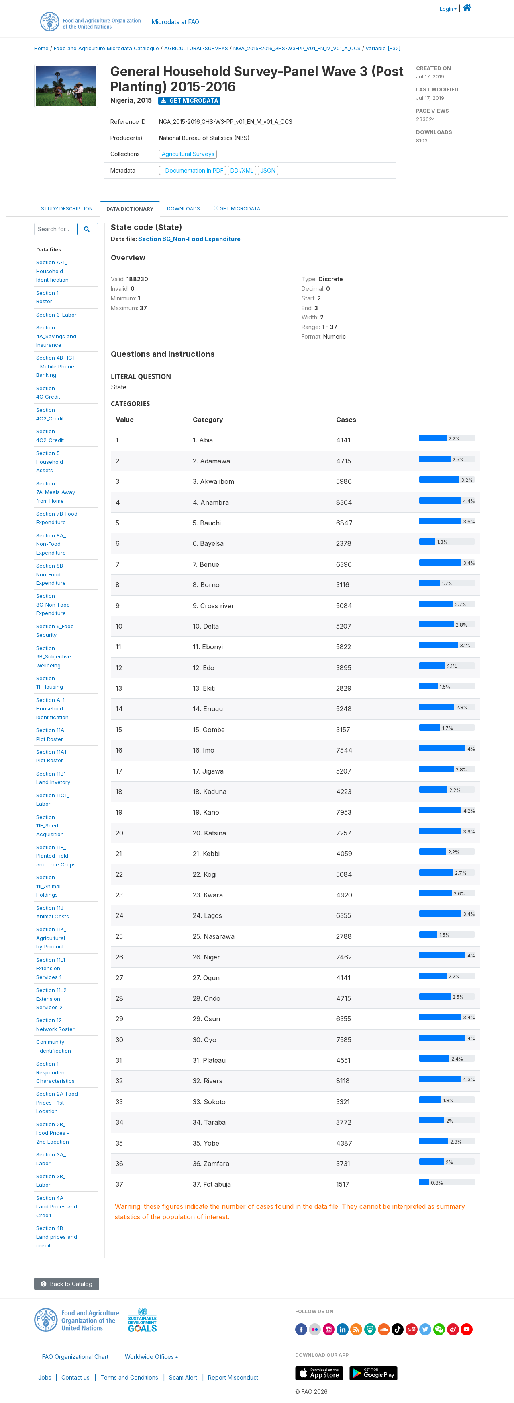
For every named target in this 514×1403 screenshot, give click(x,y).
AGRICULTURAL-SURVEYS (196, 48)
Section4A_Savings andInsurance (56, 336)
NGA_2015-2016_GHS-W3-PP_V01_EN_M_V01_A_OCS (297, 48)
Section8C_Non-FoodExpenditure (53, 604)
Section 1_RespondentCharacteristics (55, 1072)
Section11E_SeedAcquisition (50, 825)
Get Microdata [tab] (237, 208)
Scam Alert (183, 1377)
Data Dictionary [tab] (129, 209)
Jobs (44, 1377)
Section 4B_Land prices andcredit (56, 1237)
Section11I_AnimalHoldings (48, 886)
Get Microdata (189, 100)
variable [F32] (383, 48)
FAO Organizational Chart (75, 1356)
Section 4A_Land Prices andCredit (56, 1206)
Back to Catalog (66, 1283)
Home (41, 48)
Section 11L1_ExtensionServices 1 (51, 968)
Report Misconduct (233, 1377)
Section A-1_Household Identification (52, 271)
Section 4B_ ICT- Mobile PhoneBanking (56, 366)
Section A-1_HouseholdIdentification (52, 708)
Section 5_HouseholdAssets (49, 461)
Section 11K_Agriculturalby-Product (51, 938)
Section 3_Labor (56, 314)
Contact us (75, 1377)
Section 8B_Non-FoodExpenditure (51, 574)
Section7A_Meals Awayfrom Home (55, 492)
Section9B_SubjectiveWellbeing (53, 657)
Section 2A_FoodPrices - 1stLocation (57, 1102)
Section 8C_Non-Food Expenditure (189, 238)
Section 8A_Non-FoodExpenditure (51, 544)
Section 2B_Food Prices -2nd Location (52, 1133)
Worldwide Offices (149, 1356)
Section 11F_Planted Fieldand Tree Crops (56, 856)
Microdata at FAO (175, 22)
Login (446, 9)
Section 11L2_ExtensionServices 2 (52, 998)
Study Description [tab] (67, 209)
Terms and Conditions (129, 1377)
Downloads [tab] (183, 209)
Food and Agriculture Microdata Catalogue (106, 48)
